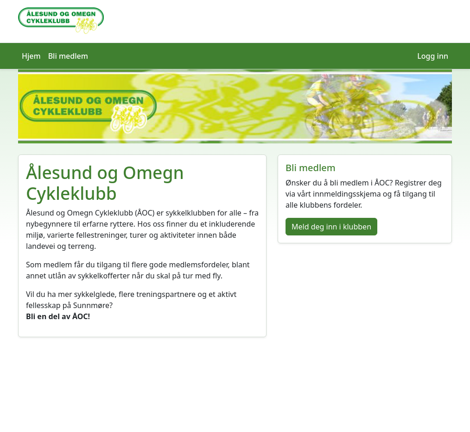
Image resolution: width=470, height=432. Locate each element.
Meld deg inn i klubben (331, 227)
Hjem (31, 56)
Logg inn (432, 56)
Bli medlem (68, 56)
